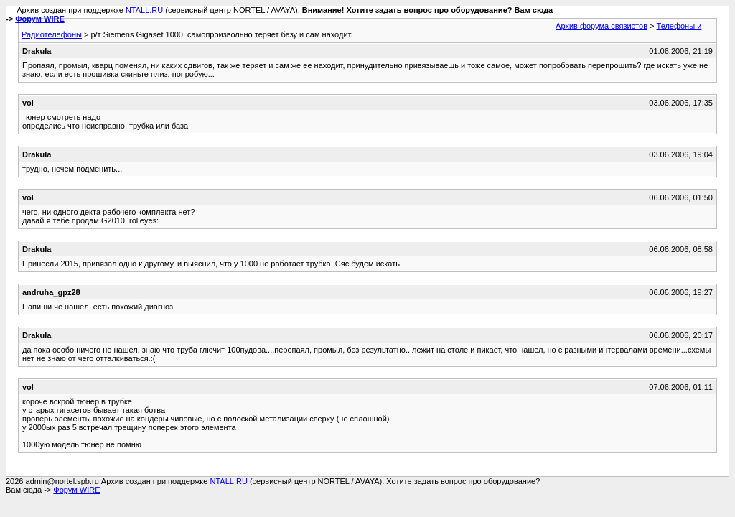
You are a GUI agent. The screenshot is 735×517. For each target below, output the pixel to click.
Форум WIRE (40, 18)
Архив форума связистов (601, 26)
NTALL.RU (144, 10)
